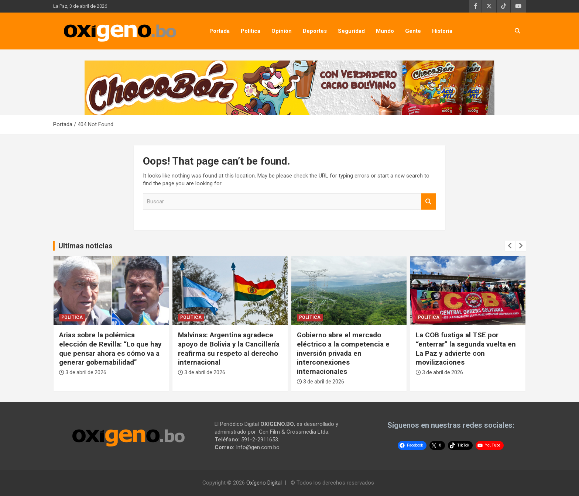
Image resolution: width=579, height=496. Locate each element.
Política (250, 31)
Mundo (385, 31)
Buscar (428, 201)
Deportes (315, 31)
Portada (219, 31)
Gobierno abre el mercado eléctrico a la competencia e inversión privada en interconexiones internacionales (343, 353)
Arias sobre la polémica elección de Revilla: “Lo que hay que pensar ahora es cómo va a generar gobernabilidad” (110, 348)
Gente (413, 31)
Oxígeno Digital (264, 482)
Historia (442, 31)
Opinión (281, 31)
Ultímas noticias (85, 245)
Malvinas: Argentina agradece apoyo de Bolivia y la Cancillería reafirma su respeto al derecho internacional (229, 348)
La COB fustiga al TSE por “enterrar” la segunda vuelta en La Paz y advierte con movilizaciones (466, 348)
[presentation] (510, 246)
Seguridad (351, 31)
